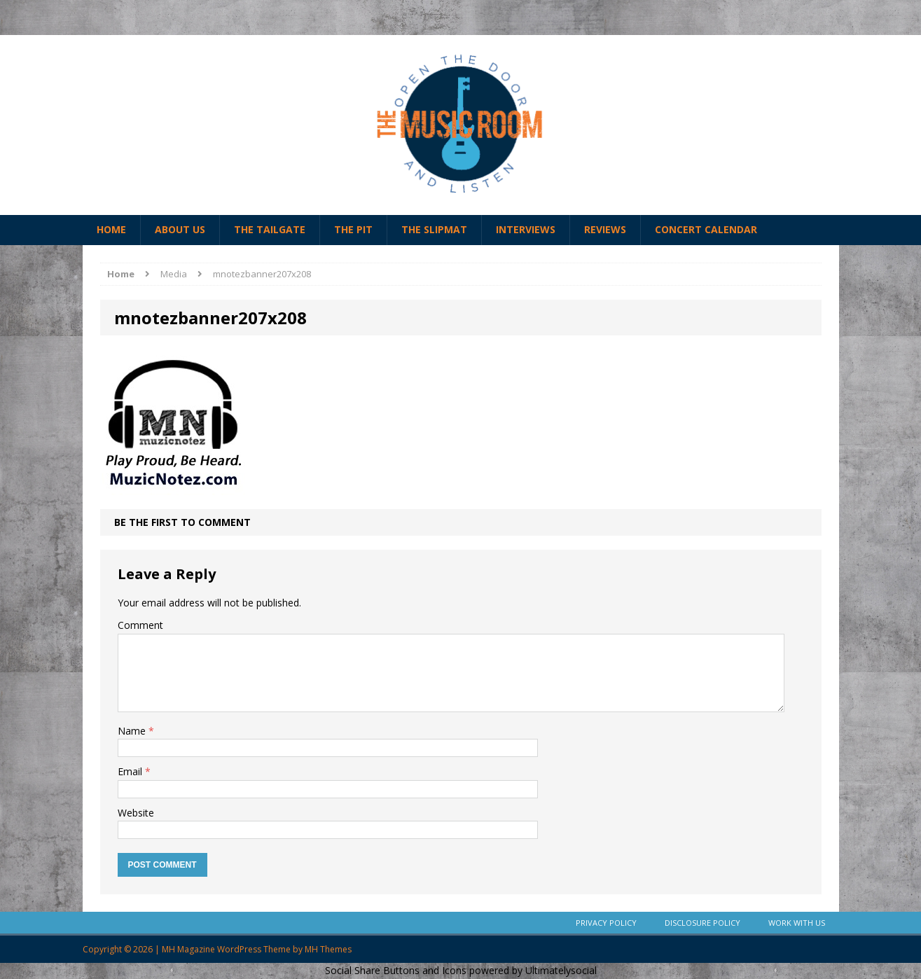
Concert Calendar (706, 229)
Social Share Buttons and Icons (395, 970)
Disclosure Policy (702, 922)
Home (111, 229)
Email (131, 771)
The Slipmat (434, 229)
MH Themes (328, 949)
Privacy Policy (606, 922)
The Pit (353, 229)
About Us (180, 229)
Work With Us (796, 922)
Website (136, 812)
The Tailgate (269, 229)
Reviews (605, 229)
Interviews (525, 229)
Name (133, 730)
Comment (140, 625)
